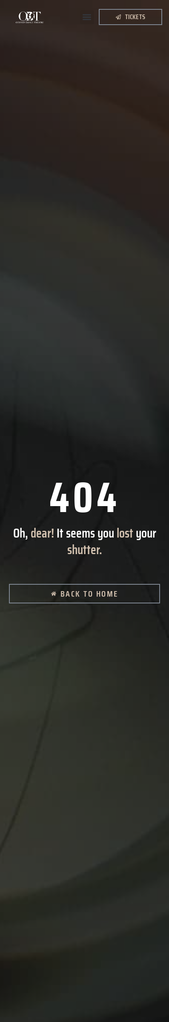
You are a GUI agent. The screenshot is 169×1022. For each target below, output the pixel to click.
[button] (87, 17)
